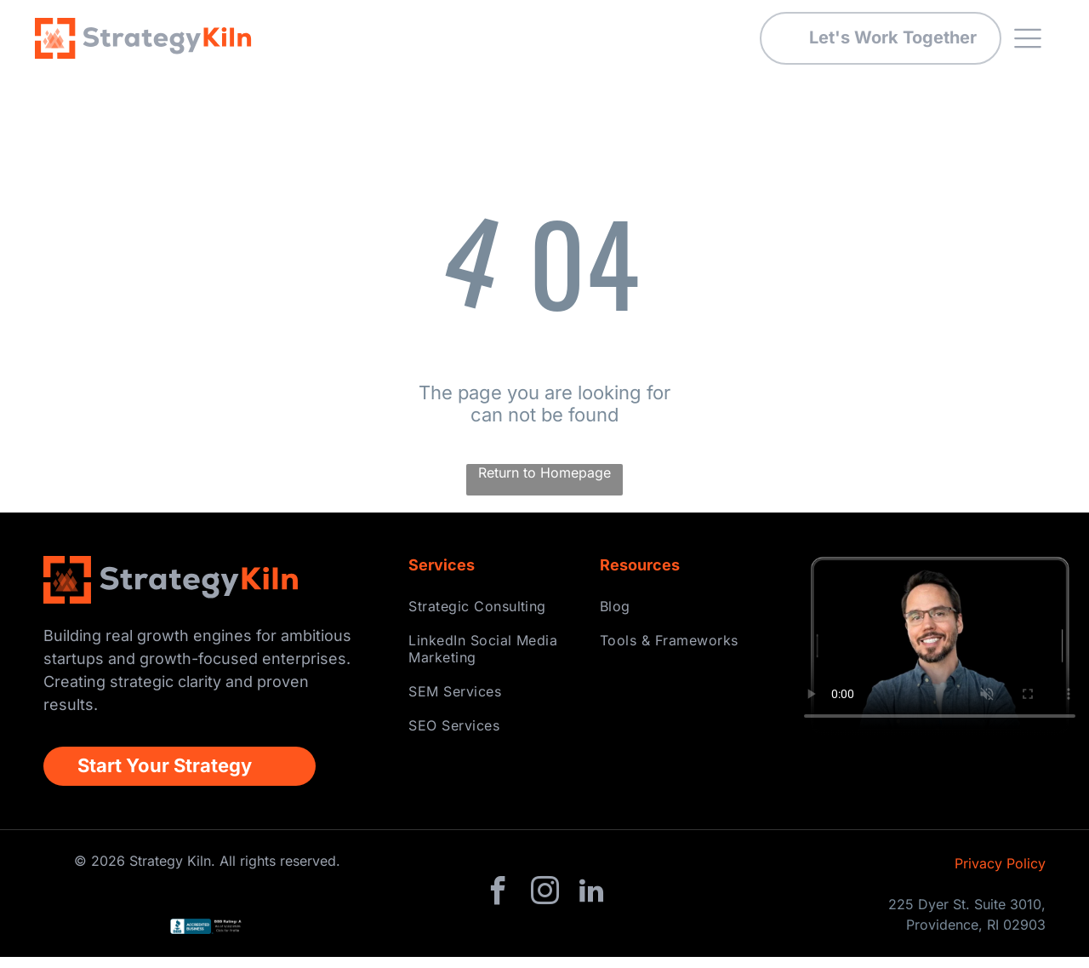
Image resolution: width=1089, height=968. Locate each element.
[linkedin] (591, 903)
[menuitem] (493, 616)
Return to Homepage (544, 482)
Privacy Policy (1000, 873)
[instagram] (544, 903)
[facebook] (497, 903)
